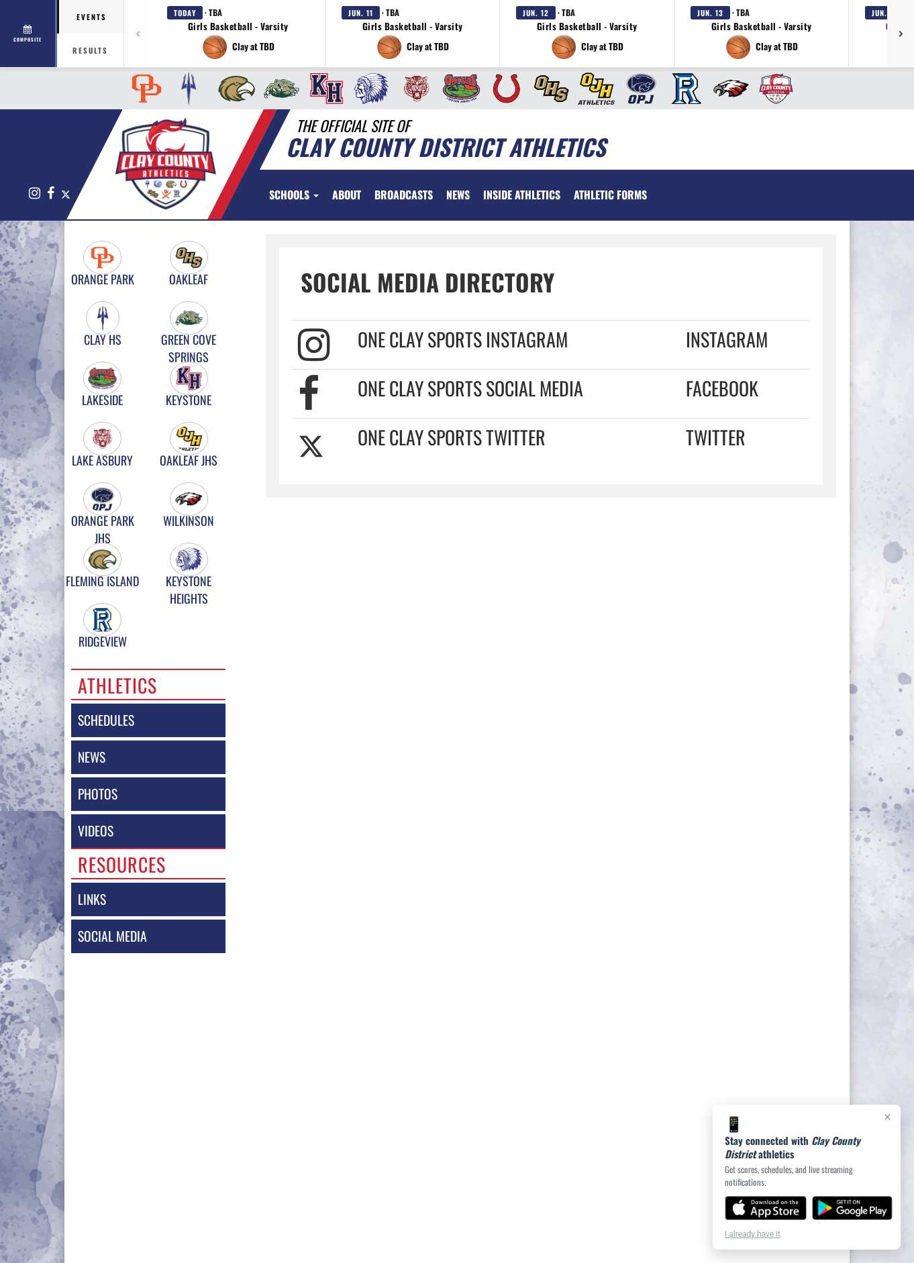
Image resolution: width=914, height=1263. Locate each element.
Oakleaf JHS (188, 460)
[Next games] (900, 33)
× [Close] (887, 1117)
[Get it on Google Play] (852, 1208)
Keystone (188, 400)
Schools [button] (294, 194)
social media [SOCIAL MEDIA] (112, 936)
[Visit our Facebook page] (51, 193)
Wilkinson (188, 520)
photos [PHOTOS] (97, 794)
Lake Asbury (102, 460)
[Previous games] (137, 33)
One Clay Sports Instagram (463, 339)
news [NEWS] (91, 757)
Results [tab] (90, 50)
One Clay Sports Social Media (470, 388)
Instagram (727, 339)
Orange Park (102, 279)
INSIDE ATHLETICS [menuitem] (521, 194)
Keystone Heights (188, 581)
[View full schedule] (28, 33)
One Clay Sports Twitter (452, 437)
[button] (238, 33)
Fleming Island (102, 581)
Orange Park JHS (102, 520)
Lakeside (102, 400)
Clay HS (102, 339)
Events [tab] (92, 16)
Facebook (722, 388)
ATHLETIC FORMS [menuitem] (610, 194)
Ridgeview (103, 641)
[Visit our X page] (65, 193)
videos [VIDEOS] (95, 830)
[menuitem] (142, 88)
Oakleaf (188, 279)
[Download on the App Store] (766, 1208)
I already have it (752, 1234)
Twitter (716, 437)
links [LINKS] (92, 899)
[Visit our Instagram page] (35, 193)
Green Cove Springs (188, 339)
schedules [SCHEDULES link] (106, 720)
